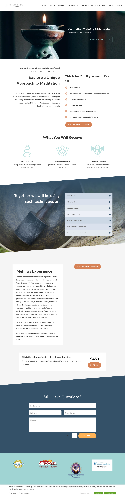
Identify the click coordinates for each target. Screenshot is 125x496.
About (51, 5)
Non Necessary (25, 493)
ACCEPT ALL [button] (110, 493)
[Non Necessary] (19, 493)
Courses (84, 5)
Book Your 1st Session (100, 39)
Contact (118, 5)
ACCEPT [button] (98, 493)
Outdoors (72, 5)
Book (104, 5)
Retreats (94, 5)
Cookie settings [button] (29, 489)
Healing (61, 5)
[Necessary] (9, 493)
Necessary (14, 493)
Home (44, 5)
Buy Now (94, 365)
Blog (111, 5)
